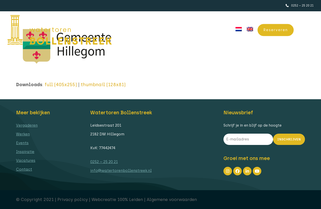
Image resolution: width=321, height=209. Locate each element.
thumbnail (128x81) (103, 84)
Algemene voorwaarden (172, 199)
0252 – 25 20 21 (302, 5)
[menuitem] (238, 29)
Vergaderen (27, 125)
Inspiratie (25, 151)
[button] (307, 30)
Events (22, 143)
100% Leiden (130, 199)
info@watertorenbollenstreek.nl (121, 170)
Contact (24, 169)
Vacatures (25, 160)
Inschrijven (289, 139)
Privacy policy (72, 199)
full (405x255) (61, 84)
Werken (23, 134)
